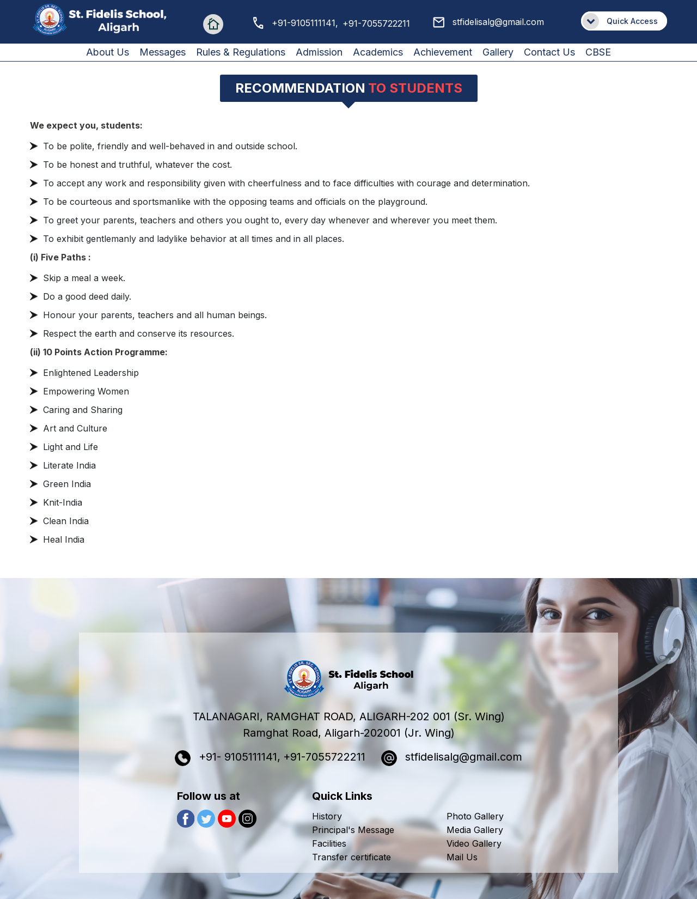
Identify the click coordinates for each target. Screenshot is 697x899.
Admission (319, 52)
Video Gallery (474, 843)
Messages (162, 52)
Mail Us (462, 857)
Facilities (329, 843)
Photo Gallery (475, 816)
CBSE (598, 52)
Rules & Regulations (240, 52)
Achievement (442, 52)
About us (107, 52)
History (327, 816)
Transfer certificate (351, 857)
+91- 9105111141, (227, 758)
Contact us (549, 52)
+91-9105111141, (295, 22)
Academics (378, 52)
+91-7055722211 (376, 23)
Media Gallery (475, 829)
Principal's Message (353, 829)
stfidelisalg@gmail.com (488, 21)
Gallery (497, 52)
